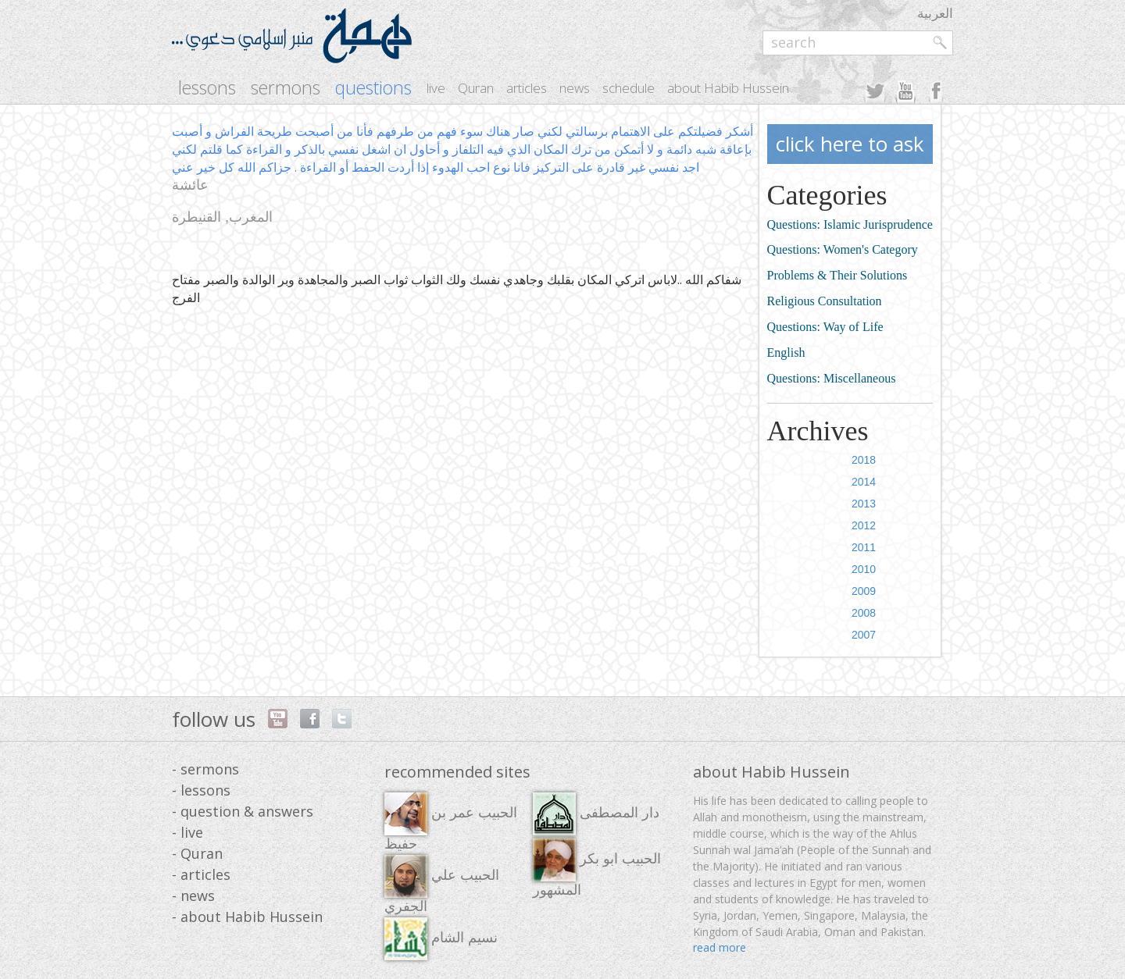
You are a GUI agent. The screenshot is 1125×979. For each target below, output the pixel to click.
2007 (864, 634)
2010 (864, 569)
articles (526, 88)
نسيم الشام (441, 938)
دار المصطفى (596, 813)
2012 (864, 525)
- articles (201, 874)
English (786, 352)
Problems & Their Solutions (837, 275)
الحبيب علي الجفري (441, 884)
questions (373, 88)
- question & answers (242, 811)
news (574, 88)
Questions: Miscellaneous (831, 378)
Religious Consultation (824, 301)
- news (193, 895)
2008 (864, 613)
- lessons (201, 790)
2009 (864, 591)
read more (719, 947)
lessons (207, 88)
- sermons (205, 769)
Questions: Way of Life (825, 326)
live (436, 88)
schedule (628, 88)
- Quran (197, 853)
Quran (476, 88)
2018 (864, 460)
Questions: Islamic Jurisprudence (850, 224)
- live (187, 832)
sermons (285, 88)
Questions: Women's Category (842, 249)
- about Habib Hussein (247, 916)
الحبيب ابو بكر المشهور (597, 868)
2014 (864, 481)
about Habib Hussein (728, 88)
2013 (864, 503)
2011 (864, 547)
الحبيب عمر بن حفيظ (450, 822)
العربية (935, 13)
